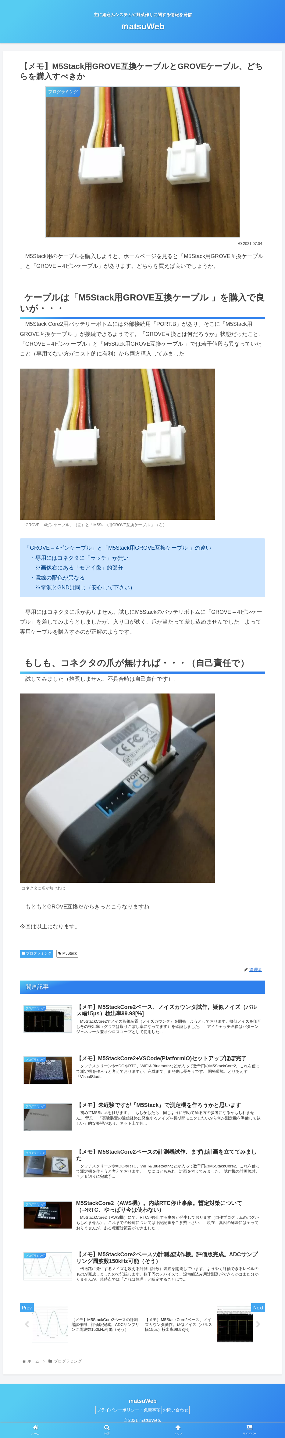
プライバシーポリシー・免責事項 (126, 1419)
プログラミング (37, 953)
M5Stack (67, 953)
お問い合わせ (178, 1419)
